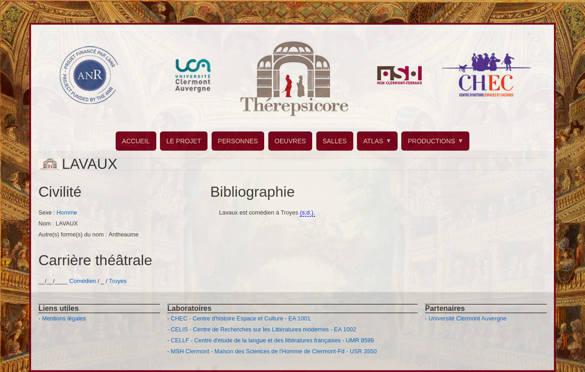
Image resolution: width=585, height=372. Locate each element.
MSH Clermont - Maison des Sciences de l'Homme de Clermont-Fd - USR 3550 (274, 351)
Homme (67, 212)
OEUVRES (290, 141)
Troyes (118, 281)
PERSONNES (238, 141)
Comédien (82, 281)
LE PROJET (183, 141)
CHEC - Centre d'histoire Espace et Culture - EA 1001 (240, 318)
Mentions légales (64, 318)
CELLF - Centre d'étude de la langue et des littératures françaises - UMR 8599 (272, 340)
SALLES (335, 141)
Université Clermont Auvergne (467, 318)
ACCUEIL (136, 141)
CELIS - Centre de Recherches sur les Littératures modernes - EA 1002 (263, 329)
